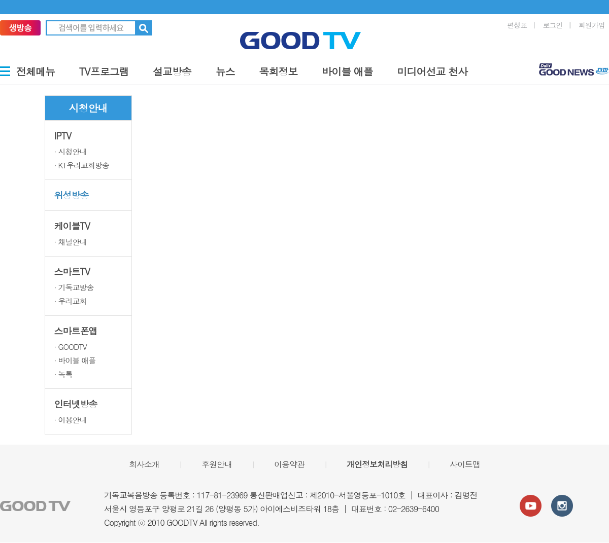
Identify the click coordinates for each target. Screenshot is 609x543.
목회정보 (278, 71)
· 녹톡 (63, 374)
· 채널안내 (70, 241)
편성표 (517, 25)
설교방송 (172, 71)
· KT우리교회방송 (82, 165)
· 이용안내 (70, 419)
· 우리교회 (70, 301)
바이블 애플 (347, 71)
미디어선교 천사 (432, 71)
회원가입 (592, 25)
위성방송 (71, 195)
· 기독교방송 (74, 287)
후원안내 (216, 464)
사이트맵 (465, 464)
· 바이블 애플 (75, 360)
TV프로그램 (104, 71)
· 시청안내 (70, 151)
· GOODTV (70, 346)
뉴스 (225, 71)
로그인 (553, 25)
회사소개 (144, 464)
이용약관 (289, 464)
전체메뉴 (35, 71)
